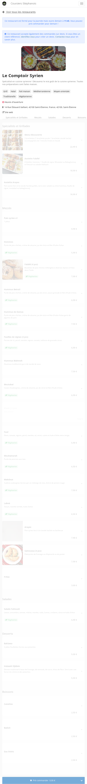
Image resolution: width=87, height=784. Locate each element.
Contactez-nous (62, 36)
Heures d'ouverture (12, 102)
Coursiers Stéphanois (23, 3)
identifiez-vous (28, 36)
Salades (52, 117)
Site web (7, 112)
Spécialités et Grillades (17, 117)
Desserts (67, 117)
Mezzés (38, 117)
